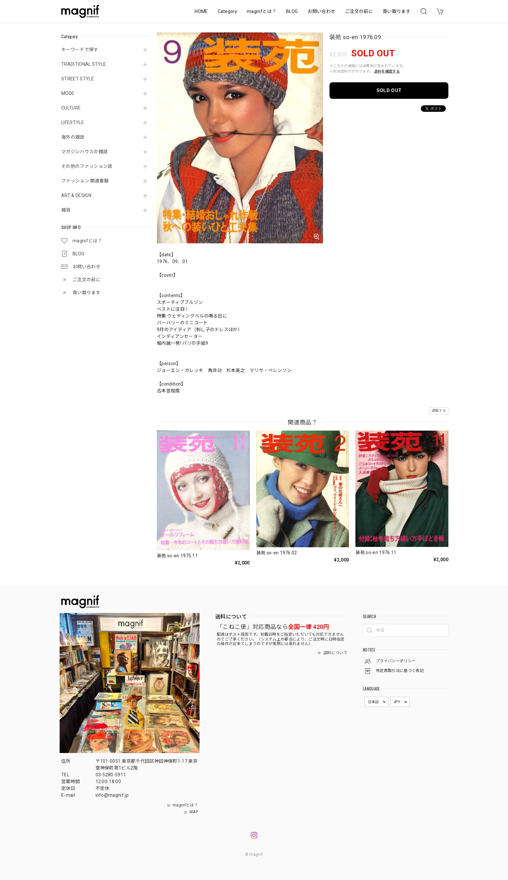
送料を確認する (387, 71)
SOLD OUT (389, 90)
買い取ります (396, 11)
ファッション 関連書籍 (85, 180)
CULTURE (71, 107)
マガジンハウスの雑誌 (84, 151)
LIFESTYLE (72, 122)
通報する (439, 411)
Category (227, 11)
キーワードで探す (79, 49)
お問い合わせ (321, 11)
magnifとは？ (261, 11)
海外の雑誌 (73, 137)
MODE (67, 93)
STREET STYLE (77, 78)
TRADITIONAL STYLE (83, 64)
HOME (201, 11)
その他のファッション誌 (86, 166)
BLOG (292, 11)
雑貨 (66, 210)
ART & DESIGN (76, 195)
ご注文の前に (359, 11)
